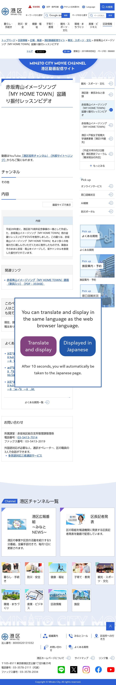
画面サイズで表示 (61, 205)
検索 (110, 15)
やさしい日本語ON (71, 7)
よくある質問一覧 (34, 402)
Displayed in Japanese (78, 346)
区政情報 (22, 40)
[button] (34, 6)
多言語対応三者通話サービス (25, 455)
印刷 (68, 51)
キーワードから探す (46, 15)
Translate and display (38, 346)
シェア (30, 51)
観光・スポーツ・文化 (79, 40)
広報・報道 (36, 40)
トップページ (8, 40)
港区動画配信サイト (54, 40)
